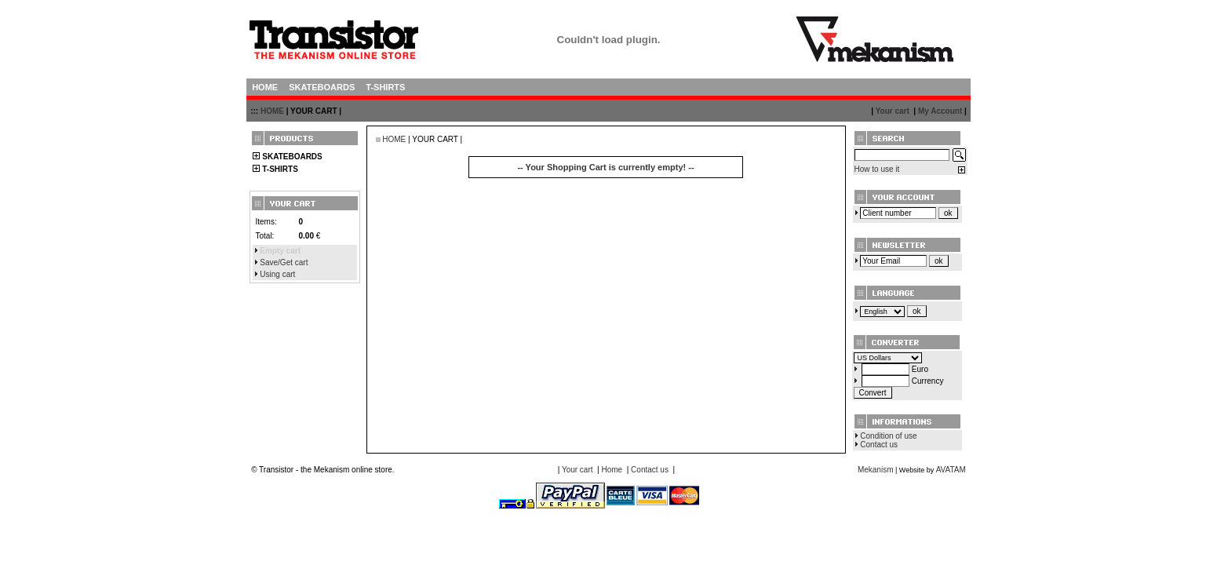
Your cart (892, 111)
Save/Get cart (284, 262)
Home (611, 469)
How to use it (877, 169)
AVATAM (951, 469)
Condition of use (888, 436)
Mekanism (876, 469)
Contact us (879, 444)
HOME (272, 111)
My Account (940, 111)
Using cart (277, 274)
